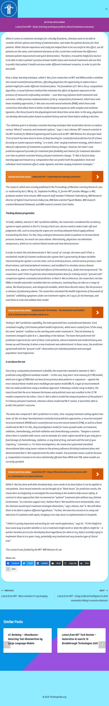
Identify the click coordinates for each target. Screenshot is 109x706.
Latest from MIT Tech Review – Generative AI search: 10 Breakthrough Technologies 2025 (80, 639)
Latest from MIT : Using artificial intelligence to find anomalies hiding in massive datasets (82, 595)
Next (102, 644)
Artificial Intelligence (54, 22)
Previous (7, 644)
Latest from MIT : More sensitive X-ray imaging (26, 593)
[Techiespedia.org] (9, 9)
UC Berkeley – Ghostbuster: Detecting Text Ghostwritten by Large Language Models (25, 639)
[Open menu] (106, 9)
